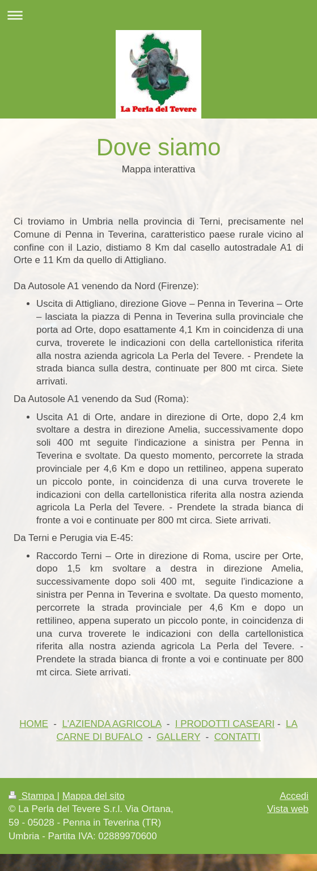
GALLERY (178, 737)
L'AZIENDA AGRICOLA (111, 723)
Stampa (33, 795)
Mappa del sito (93, 795)
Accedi (294, 795)
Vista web (287, 809)
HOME (33, 723)
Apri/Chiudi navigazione (158, 15)
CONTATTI (237, 737)
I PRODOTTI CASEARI (225, 723)
